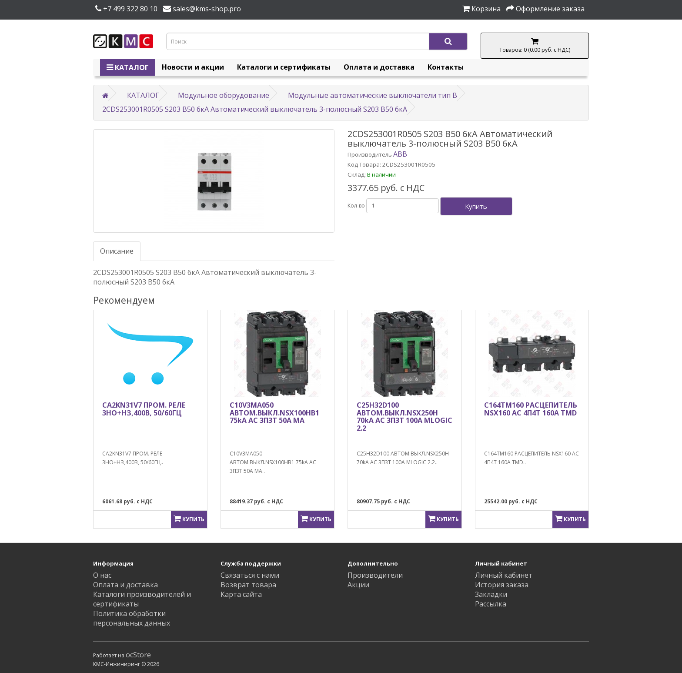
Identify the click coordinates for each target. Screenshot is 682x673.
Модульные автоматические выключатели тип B (372, 95)
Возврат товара (248, 584)
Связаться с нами (250, 575)
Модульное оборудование (223, 95)
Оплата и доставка (379, 67)
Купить (476, 206)
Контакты (446, 67)
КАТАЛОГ (128, 67)
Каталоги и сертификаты (284, 67)
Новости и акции (193, 67)
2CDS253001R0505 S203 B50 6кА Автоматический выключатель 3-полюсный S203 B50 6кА (254, 109)
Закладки (491, 594)
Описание (117, 251)
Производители (375, 575)
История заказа (501, 584)
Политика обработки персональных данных (131, 618)
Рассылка (490, 604)
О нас (102, 575)
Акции (358, 584)
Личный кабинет (503, 575)
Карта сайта (241, 594)
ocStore (138, 655)
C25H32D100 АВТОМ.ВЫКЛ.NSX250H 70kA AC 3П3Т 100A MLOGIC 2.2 (404, 416)
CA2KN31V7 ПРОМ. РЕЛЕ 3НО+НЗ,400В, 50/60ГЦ (143, 409)
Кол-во (356, 205)
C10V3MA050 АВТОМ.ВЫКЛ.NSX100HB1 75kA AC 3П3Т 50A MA (274, 412)
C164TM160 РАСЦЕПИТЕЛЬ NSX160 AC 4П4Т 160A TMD (530, 409)
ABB (400, 154)
